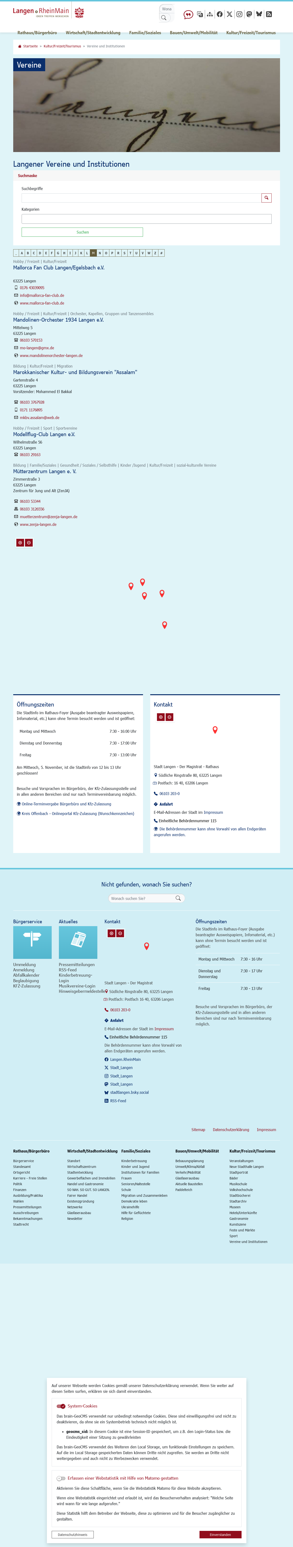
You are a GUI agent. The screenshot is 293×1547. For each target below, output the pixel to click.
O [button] (106, 253)
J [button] (75, 253)
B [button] (28, 253)
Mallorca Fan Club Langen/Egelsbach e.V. (59, 267)
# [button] (161, 253)
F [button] (52, 253)
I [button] (70, 253)
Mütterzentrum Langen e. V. (44, 471)
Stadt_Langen (121, 1067)
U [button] (136, 253)
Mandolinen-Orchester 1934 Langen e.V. (58, 319)
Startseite (30, 46)
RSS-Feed (118, 1100)
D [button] (40, 253)
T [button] (130, 253)
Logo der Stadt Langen (53, 11)
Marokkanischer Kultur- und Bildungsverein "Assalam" (75, 372)
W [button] (149, 253)
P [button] (112, 253)
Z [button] (155, 253)
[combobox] (147, 219)
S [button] (124, 253)
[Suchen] (82, 232)
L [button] (87, 253)
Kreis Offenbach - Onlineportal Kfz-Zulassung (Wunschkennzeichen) (78, 813)
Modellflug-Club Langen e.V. (44, 434)
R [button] (118, 253)
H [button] (64, 253)
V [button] (142, 253)
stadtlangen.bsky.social (129, 1092)
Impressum (213, 812)
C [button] (34, 253)
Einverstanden (220, 1535)
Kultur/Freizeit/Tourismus (62, 46)
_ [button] (16, 253)
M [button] (93, 253)
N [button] (100, 253)
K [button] (81, 253)
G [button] (58, 253)
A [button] (22, 253)
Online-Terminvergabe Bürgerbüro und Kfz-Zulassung (66, 804)
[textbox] (31, 218)
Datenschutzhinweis (72, 1535)
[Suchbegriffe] (142, 198)
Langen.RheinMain (125, 1059)
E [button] (46, 253)
